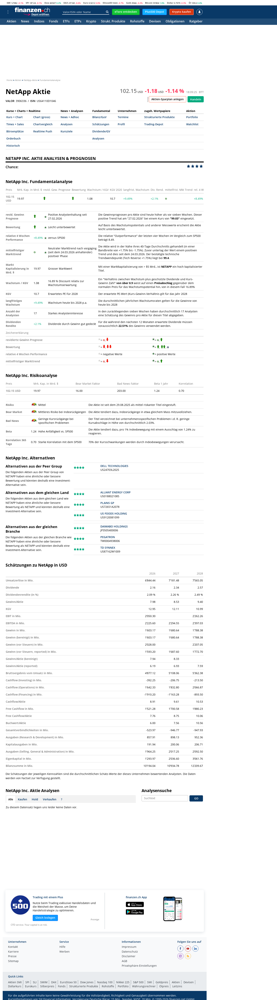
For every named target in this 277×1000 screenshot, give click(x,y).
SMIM (44, 982)
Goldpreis (162, 982)
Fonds (53, 22)
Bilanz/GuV (99, 117)
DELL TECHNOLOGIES (114, 466)
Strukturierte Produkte (159, 117)
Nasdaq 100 (105, 982)
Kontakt (13, 947)
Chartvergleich (43, 124)
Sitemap (13, 961)
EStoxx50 (107, 2)
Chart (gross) (41, 117)
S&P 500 (138, 982)
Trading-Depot (153, 124)
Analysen (67, 124)
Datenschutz (130, 951)
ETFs (66, 22)
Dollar (170, 2)
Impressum (129, 947)
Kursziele (67, 131)
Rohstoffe (137, 22)
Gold (128, 2)
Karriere (13, 951)
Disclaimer (128, 956)
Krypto (91, 22)
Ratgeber (196, 22)
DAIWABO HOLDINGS (114, 526)
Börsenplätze (15, 131)
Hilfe (62, 947)
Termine (123, 117)
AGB (124, 961)
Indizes (39, 22)
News (25, 22)
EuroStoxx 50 (68, 982)
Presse (12, 956)
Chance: (12, 167)
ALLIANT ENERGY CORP (115, 492)
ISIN (32, 101)
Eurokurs (31, 986)
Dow (46, 2)
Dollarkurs (14, 986)
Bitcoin (148, 2)
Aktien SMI (15, 982)
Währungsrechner (144, 986)
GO (196, 798)
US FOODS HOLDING (113, 513)
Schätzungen (100, 124)
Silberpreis (47, 986)
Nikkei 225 (122, 982)
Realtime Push (42, 131)
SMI (9, 2)
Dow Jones (86, 982)
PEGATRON (107, 537)
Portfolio (192, 117)
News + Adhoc (70, 117)
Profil (121, 124)
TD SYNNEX (107, 547)
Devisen (155, 22)
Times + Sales (15, 124)
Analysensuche (157, 790)
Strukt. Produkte (113, 22)
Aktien (11, 22)
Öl (190, 2)
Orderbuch (13, 138)
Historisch (13, 145)
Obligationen (175, 22)
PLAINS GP (107, 503)
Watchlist (192, 124)
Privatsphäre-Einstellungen (139, 965)
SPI (27, 2)
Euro (85, 2)
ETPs (77, 22)
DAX (65, 2)
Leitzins (177, 986)
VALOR (10, 101)
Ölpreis (164, 986)
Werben (64, 951)
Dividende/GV (101, 131)
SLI (35, 982)
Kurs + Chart (14, 117)
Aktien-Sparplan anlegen (167, 99)
